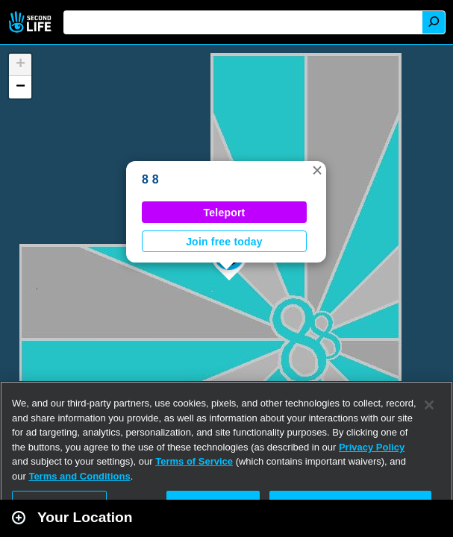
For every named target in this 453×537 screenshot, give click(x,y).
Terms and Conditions (79, 476)
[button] (317, 170)
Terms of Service (194, 461)
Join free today (224, 242)
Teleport (225, 213)
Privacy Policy (371, 447)
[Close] (429, 405)
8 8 (150, 179)
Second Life (31, 22)
